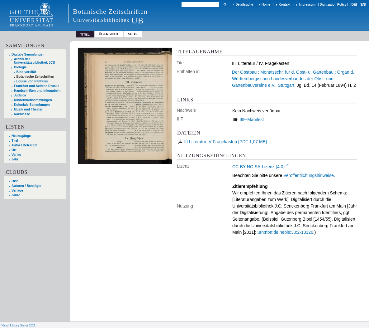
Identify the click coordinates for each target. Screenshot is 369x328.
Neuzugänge (21, 136)
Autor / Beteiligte (24, 145)
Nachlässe (22, 114)
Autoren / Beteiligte (26, 186)
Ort (14, 150)
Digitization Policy (332, 4)
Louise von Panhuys (32, 81)
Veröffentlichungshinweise (308, 175)
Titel (15, 140)
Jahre (16, 195)
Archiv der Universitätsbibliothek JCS (34, 60)
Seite (133, 34)
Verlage (17, 190)
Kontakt (284, 4)
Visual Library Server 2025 (18, 325)
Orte (15, 181)
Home (266, 4)
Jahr (15, 159)
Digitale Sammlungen (28, 54)
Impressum (307, 4)
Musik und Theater (28, 109)
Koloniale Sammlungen (32, 104)
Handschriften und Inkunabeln (37, 90)
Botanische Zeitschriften (35, 76)
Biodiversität (26, 72)
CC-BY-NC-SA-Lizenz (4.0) (258, 166)
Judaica (20, 95)
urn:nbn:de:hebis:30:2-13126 (285, 232)
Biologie (20, 67)
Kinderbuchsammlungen (33, 100)
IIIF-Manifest (251, 119)
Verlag (16, 154)
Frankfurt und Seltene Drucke (36, 86)
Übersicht (109, 34)
